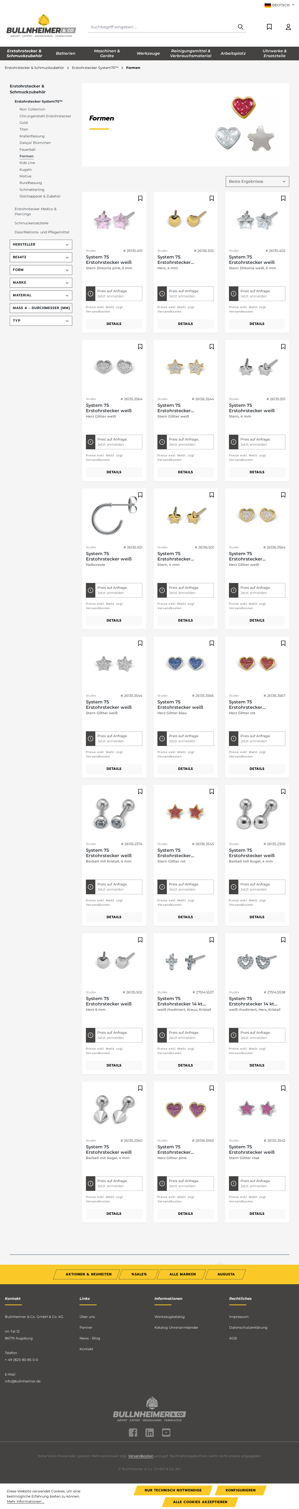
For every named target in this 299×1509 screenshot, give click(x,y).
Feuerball (27, 149)
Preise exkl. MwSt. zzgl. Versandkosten (105, 309)
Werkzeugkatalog (170, 1317)
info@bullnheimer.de (23, 1381)
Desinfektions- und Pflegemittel (42, 232)
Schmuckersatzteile (31, 223)
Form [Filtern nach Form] (41, 269)
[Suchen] (240, 27)
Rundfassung (31, 183)
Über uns (87, 1317)
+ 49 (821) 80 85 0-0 (21, 1360)
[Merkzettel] (269, 27)
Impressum (239, 1317)
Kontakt (86, 1349)
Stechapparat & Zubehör (40, 196)
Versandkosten (140, 1456)
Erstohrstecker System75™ (39, 101)
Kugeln (26, 169)
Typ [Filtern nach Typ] (41, 320)
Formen (27, 156)
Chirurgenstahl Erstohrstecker (45, 116)
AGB (233, 1338)
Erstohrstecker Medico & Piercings (35, 211)
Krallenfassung (32, 136)
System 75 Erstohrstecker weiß (109, 259)
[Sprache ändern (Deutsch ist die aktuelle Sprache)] (279, 5)
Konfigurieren (241, 1490)
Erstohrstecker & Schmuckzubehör (28, 89)
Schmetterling (32, 189)
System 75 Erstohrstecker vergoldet (174, 259)
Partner (86, 1327)
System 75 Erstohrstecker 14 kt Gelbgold (180, 1001)
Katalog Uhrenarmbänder (176, 1327)
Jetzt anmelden (110, 296)
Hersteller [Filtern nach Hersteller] (41, 244)
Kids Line (27, 163)
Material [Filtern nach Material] (41, 295)
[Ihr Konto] (288, 27)
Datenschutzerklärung (248, 1327)
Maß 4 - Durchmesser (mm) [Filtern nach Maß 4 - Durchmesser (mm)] (41, 308)
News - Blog (90, 1338)
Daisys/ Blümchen (35, 142)
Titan (24, 129)
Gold (24, 122)
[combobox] (161, 27)
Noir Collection (32, 109)
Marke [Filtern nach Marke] (41, 282)
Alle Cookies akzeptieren (200, 1502)
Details (114, 323)
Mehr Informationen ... (25, 1501)
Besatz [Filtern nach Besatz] (41, 257)
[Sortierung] (257, 181)
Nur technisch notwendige (173, 1490)
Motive (25, 176)
